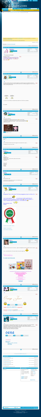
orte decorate (11, 258)
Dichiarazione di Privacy (35, 408)
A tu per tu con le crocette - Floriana (8, 225)
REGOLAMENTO (12, 307)
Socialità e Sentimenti (10, 12)
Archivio (31, 407)
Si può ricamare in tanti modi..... (8, 229)
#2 (37, 73)
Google (5, 369)
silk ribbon (7, 342)
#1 (37, 47)
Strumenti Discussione (34, 45)
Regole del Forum (32, 379)
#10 (37, 315)
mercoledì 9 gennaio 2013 (7, 357)
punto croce (10, 343)
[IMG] (34, 371)
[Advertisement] (11, 25)
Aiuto (30, 0)
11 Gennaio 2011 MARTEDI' (18, 353)
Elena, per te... (25, 353)
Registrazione (35, 0)
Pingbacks (22, 377)
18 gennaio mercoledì (6, 359)
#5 (37, 149)
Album (15, 8)
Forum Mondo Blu (27, 407)
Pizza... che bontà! (21, 310)
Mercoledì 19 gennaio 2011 (7, 363)
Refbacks (22, 378)
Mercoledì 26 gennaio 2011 (7, 361)
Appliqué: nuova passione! (7, 228)
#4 (37, 137)
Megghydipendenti (15, 310)
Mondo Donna (6, 8)
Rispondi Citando (35, 109)
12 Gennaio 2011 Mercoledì (11, 44)
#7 (37, 185)
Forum (10, 8)
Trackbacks (22, 376)
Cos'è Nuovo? (19, 8)
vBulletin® (20, 411)
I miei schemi (10, 344)
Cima (37, 408)
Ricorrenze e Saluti (16, 12)
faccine (33, 370)
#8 (37, 238)
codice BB (32, 369)
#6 (37, 170)
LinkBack (29, 45)
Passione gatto (10, 310)
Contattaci (23, 407)
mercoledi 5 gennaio (6, 365)
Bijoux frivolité (8, 341)
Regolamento (25, 8)
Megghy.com (11, 10)
